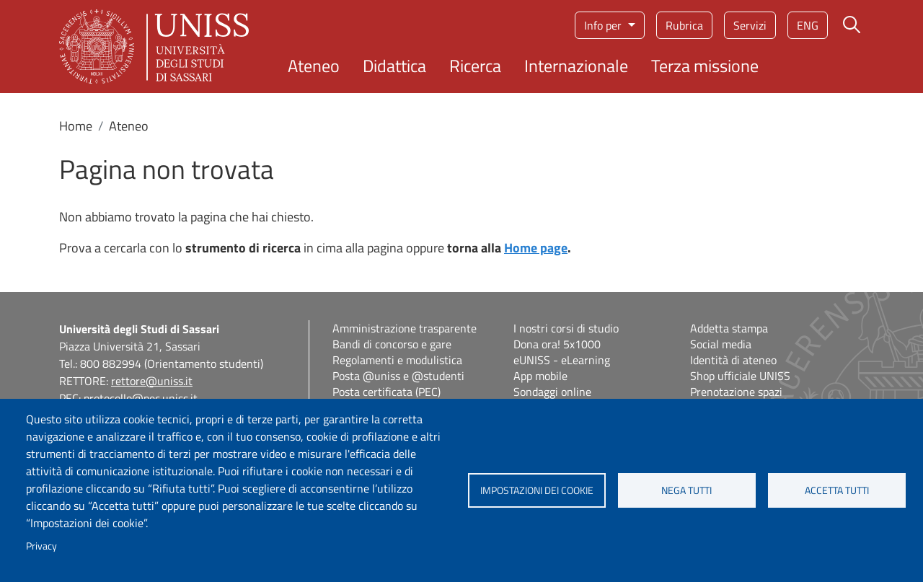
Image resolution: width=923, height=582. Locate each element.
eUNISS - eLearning (561, 360)
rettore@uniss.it (152, 380)
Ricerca (475, 66)
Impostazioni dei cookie (536, 490)
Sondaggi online (552, 392)
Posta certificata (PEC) (386, 392)
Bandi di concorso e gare (391, 344)
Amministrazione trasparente (404, 328)
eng (807, 25)
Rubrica (684, 25)
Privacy (41, 546)
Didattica (394, 66)
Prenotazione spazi (736, 392)
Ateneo (314, 66)
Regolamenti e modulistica (397, 360)
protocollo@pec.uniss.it (141, 398)
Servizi (750, 25)
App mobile (540, 376)
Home (75, 126)
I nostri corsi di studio (566, 328)
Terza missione (705, 66)
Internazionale (576, 66)
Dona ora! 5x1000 (557, 344)
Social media (720, 344)
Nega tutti (686, 490)
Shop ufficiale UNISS (740, 376)
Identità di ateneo (733, 360)
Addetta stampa (729, 328)
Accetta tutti (837, 490)
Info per (604, 25)
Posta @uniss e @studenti (398, 376)
